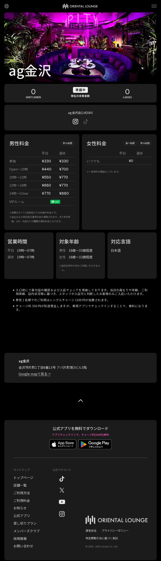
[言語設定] (6, 6)
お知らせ (20, 513)
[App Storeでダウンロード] (62, 452)
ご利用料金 (21, 505)
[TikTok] (62, 484)
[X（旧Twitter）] (62, 495)
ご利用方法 (21, 497)
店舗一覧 (20, 490)
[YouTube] (62, 508)
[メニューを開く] (154, 6)
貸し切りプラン (25, 528)
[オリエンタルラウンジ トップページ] (117, 527)
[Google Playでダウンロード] (94, 452)
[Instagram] (75, 121)
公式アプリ (21, 520)
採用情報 (20, 543)
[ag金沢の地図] (80, 340)
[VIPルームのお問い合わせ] (55, 207)
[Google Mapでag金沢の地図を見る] (35, 379)
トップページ (23, 482)
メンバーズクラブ (26, 535)
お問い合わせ (23, 551)
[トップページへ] (80, 6)
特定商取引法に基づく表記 (102, 543)
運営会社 (91, 535)
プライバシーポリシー (115, 535)
